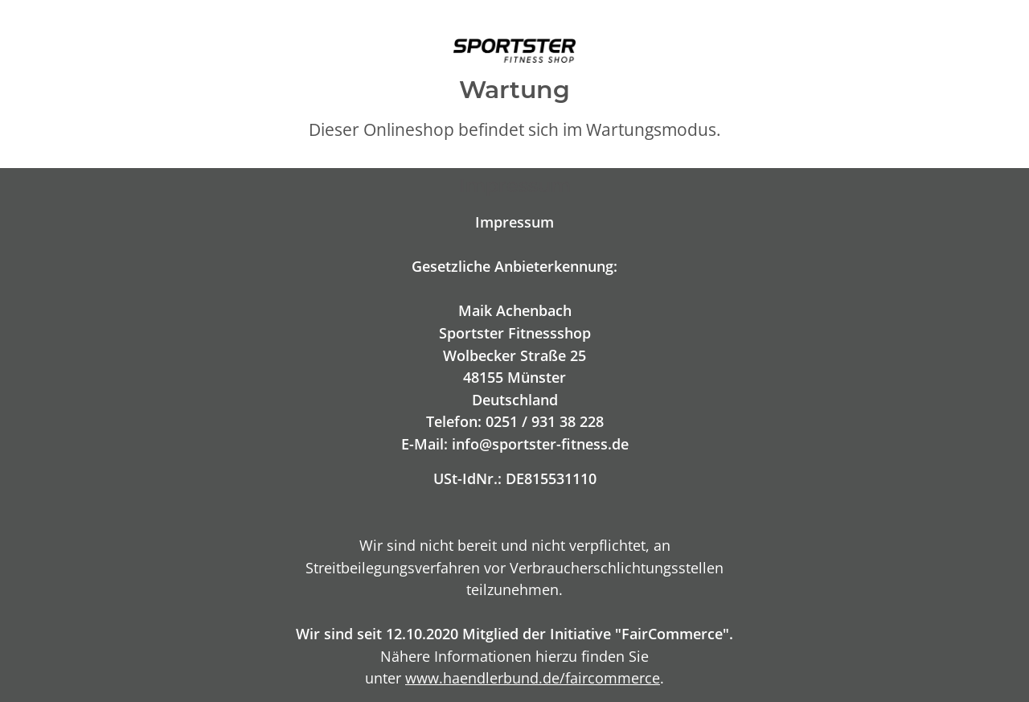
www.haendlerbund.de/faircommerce (532, 677)
